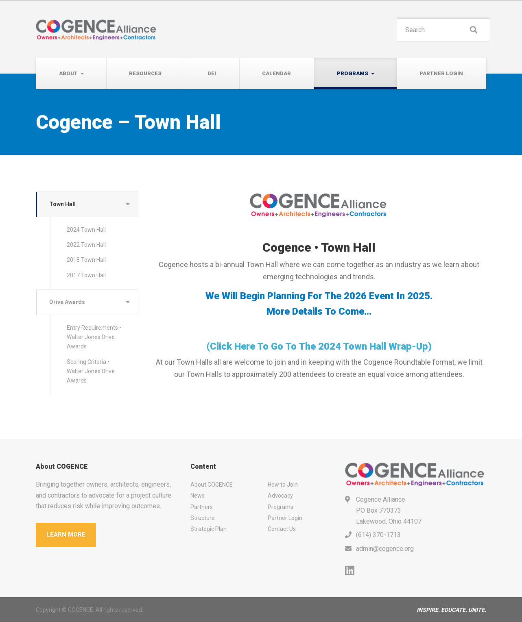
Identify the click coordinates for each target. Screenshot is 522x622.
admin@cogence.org (385, 548)
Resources (145, 73)
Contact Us (282, 529)
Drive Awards (67, 302)
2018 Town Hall (86, 260)
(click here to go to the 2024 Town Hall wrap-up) (319, 346)
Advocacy (280, 495)
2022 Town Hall (86, 244)
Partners (201, 507)
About (68, 73)
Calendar (276, 73)
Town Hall (62, 204)
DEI (211, 73)
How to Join (283, 484)
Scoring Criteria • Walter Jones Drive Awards (91, 371)
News (197, 495)
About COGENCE (211, 484)
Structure (202, 518)
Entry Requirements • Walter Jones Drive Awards (94, 337)
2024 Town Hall (86, 229)
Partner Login (441, 73)
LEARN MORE (65, 534)
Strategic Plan (208, 529)
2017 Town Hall (86, 275)
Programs (352, 73)
